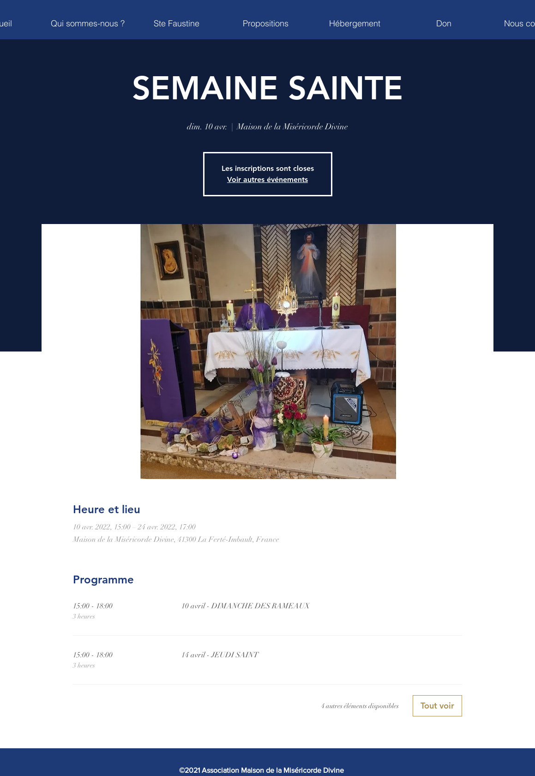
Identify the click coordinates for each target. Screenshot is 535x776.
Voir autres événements (267, 179)
